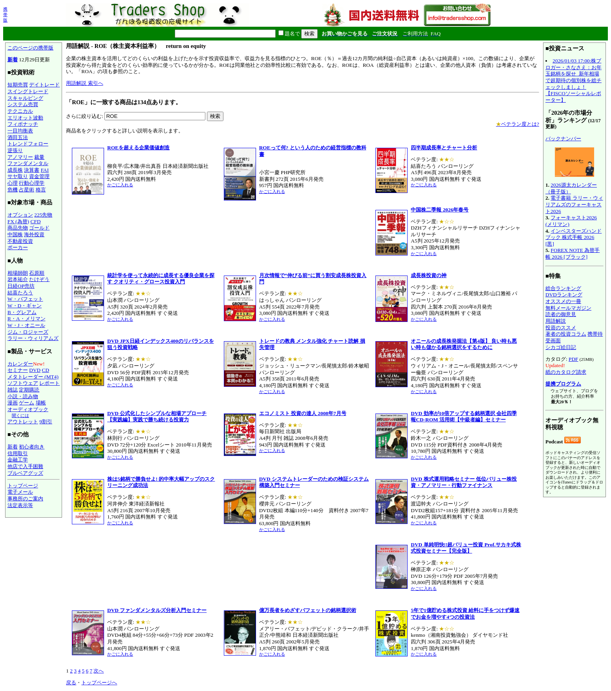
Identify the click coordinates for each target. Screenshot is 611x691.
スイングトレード (27, 91)
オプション (20, 215)
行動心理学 (31, 183)
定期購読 (29, 390)
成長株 (15, 170)
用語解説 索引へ (84, 83)
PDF (573, 359)
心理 (12, 183)
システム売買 (22, 104)
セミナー (17, 370)
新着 (12, 59)
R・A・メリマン (26, 319)
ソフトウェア (22, 383)
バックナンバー (563, 139)
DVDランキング (563, 295)
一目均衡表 (20, 131)
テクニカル (20, 111)
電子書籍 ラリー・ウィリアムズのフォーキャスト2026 (574, 204)
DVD (34, 370)
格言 (41, 190)
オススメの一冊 (563, 301)
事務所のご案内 (25, 499)
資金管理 (39, 176)
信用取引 (17, 453)
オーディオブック (27, 409)
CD (45, 370)
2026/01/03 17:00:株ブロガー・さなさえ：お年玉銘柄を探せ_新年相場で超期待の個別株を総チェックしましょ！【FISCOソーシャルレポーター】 (573, 80)
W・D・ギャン (24, 306)
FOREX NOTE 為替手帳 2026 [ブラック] (572, 253)
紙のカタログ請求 (565, 372)
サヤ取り (17, 176)
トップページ (22, 486)
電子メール (20, 492)
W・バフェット (25, 299)
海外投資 (34, 234)
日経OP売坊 (21, 286)
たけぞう (39, 279)
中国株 (15, 234)
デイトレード (44, 85)
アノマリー (20, 157)
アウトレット (22, 422)
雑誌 (12, 390)
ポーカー (17, 247)
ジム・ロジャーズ (27, 332)
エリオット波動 (25, 118)
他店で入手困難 (25, 466)
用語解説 (555, 321)
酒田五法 (17, 137)
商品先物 (17, 228)
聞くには (20, 415)
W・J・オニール (26, 325)
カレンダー (20, 364)
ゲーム (26, 403)
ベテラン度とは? (517, 124)
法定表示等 (20, 505)
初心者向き (31, 447)
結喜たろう (20, 293)
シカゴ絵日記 (560, 347)
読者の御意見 (560, 314)
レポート (49, 383)
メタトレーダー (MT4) (33, 377)
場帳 (41, 403)
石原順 (36, 273)
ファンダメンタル (27, 163)
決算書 (31, 170)
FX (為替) (18, 221)
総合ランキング (563, 288)
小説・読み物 (22, 396)
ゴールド (39, 228)
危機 (12, 190)
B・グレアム (22, 312)
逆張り (15, 150)
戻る (71, 682)
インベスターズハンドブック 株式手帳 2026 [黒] (573, 237)
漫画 (12, 403)
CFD (36, 221)
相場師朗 (17, 273)
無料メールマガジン (568, 308)
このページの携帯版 (30, 48)
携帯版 (5, 14)
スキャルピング (25, 98)
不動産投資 (20, 241)
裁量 (39, 157)
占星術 (26, 190)
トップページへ (99, 682)
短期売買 (17, 85)
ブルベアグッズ (25, 473)
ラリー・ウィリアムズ (33, 338)
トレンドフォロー (27, 144)
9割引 (45, 422)
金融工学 (17, 460)
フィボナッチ (22, 124)
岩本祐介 (17, 279)
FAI (45, 170)
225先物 (43, 215)
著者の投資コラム (565, 334)
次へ (98, 671)
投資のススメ (560, 328)
